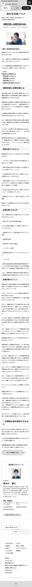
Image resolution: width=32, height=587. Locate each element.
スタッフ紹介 (9, 550)
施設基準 (18, 550)
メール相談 (16, 8)
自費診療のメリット (9, 80)
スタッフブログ (9, 560)
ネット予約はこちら (13, 452)
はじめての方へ (9, 543)
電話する (6, 8)
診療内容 (8, 545)
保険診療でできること (9, 76)
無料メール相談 (20, 545)
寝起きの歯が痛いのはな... (11, 528)
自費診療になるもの (9, 78)
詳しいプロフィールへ (12, 515)
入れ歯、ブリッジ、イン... (20, 532)
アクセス (18, 543)
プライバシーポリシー (21, 548)
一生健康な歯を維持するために (11, 83)
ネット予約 (26, 8)
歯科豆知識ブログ (19, 17)
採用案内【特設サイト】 (11, 567)
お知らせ (7, 558)
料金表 (7, 548)
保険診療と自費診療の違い (8, 19)
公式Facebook (8, 570)
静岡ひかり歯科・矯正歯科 (8, 17)
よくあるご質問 (9, 553)
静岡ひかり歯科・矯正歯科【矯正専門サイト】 (16, 565)
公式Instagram (8, 572)
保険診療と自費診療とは (9, 74)
